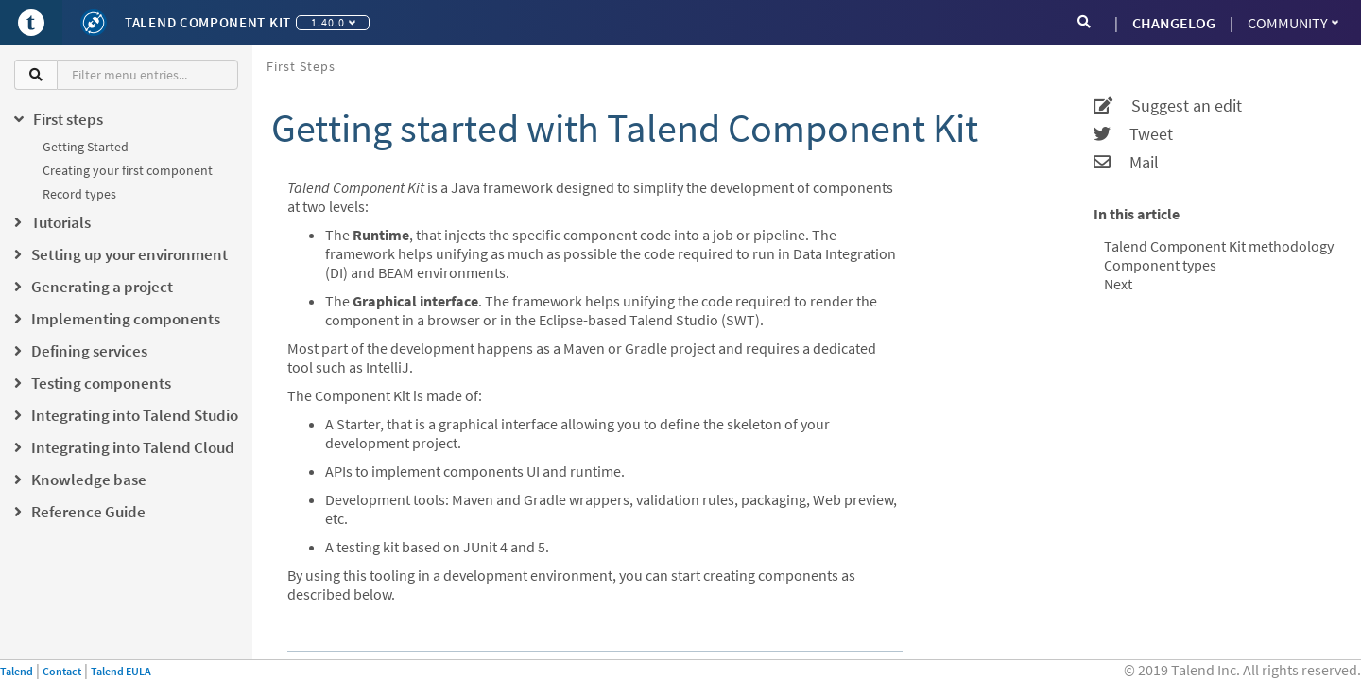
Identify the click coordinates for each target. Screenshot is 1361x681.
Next (1118, 283)
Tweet (1133, 134)
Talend (16, 671)
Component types (1160, 264)
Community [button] (1293, 22)
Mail (1126, 162)
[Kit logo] (93, 22)
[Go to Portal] (31, 22)
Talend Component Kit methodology (1219, 245)
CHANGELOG (1173, 22)
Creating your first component (128, 170)
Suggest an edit (1168, 105)
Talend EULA (121, 671)
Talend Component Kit (208, 22)
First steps (301, 66)
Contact (62, 671)
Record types (79, 193)
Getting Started (86, 146)
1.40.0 (333, 22)
